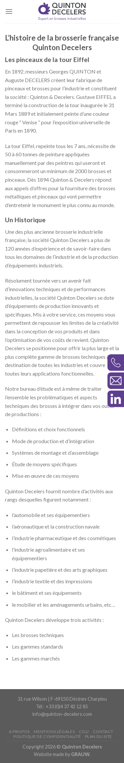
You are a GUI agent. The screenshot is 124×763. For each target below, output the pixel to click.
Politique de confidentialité (47, 736)
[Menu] (9, 11)
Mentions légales (54, 731)
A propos (19, 731)
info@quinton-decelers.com (62, 714)
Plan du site (98, 736)
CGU (84, 731)
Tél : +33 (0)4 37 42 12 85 (62, 706)
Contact (103, 731)
